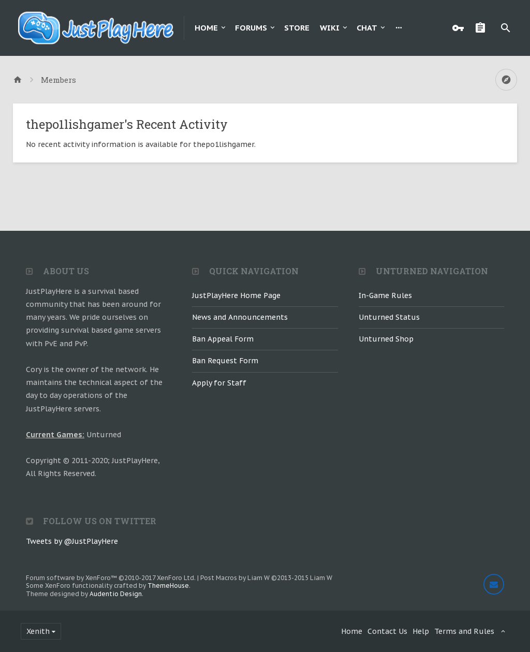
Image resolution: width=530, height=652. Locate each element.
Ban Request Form (225, 360)
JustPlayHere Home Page (236, 295)
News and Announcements (240, 317)
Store (297, 28)
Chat (367, 28)
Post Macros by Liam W (266, 578)
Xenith (38, 631)
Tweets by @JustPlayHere (72, 541)
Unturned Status (389, 317)
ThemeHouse (168, 585)
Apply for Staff (219, 383)
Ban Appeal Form (223, 339)
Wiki (330, 28)
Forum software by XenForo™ (111, 578)
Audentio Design (116, 594)
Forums (251, 28)
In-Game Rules (385, 295)
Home (206, 28)
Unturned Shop (386, 339)
